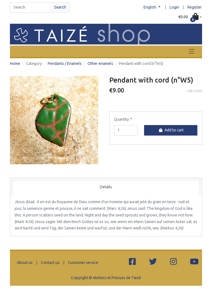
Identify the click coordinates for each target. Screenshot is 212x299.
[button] (190, 17)
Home (15, 63)
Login (174, 7)
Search (60, 7)
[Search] (30, 7)
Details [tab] (106, 187)
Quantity (121, 119)
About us (25, 262)
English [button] (150, 7)
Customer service (83, 262)
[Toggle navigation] (191, 51)
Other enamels (100, 63)
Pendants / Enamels (65, 63)
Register (194, 7)
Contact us (50, 262)
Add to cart (171, 130)
